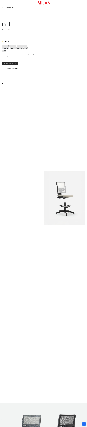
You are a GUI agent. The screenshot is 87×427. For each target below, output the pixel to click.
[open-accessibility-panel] (84, 424)
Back (6, 83)
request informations (10, 63)
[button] (10, 68)
